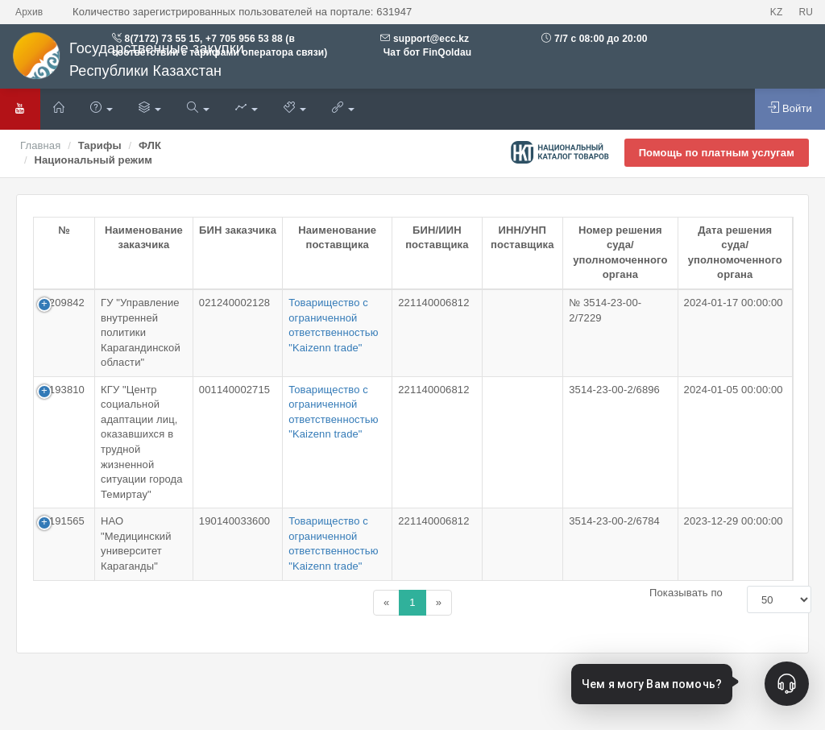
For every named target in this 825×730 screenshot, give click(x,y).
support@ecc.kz (431, 38)
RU (805, 12)
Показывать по (686, 593)
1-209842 (62, 303)
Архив (29, 12)
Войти (790, 108)
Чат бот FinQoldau (425, 52)
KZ (776, 12)
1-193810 (62, 390)
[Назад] (386, 603)
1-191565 (62, 521)
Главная (40, 145)
